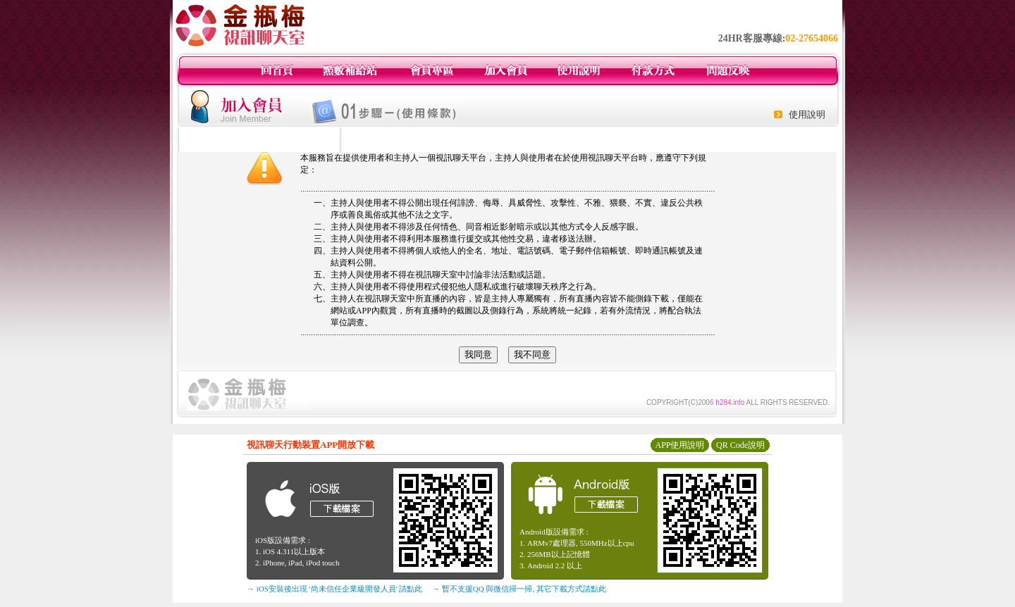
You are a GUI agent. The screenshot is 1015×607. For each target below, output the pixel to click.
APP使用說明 (679, 445)
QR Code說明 (740, 445)
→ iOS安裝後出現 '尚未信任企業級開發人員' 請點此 (334, 588)
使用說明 (807, 114)
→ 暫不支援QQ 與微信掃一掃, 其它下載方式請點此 (519, 588)
